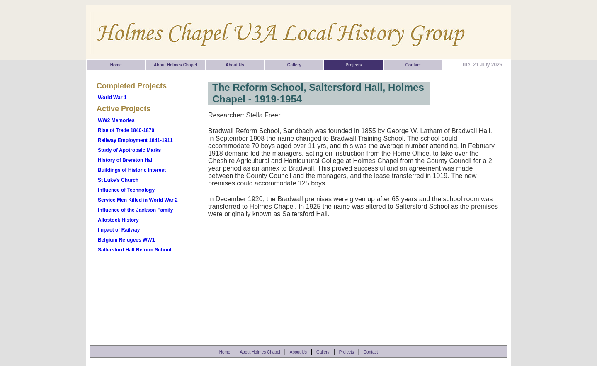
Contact (413, 65)
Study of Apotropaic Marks (129, 150)
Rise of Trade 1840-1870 (126, 130)
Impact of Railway (119, 230)
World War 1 (112, 97)
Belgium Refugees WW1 (126, 240)
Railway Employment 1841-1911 (135, 140)
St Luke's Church (118, 180)
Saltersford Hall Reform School (134, 250)
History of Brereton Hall (126, 160)
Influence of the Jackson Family (135, 210)
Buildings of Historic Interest (132, 170)
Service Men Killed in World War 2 (138, 200)
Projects (353, 65)
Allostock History (118, 220)
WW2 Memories (116, 120)
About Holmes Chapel (175, 65)
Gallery (294, 65)
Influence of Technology (126, 190)
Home (116, 65)
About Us (235, 65)
